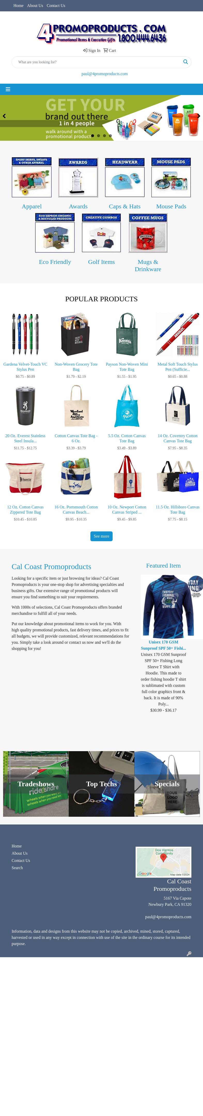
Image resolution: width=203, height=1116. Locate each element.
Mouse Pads (171, 206)
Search (17, 868)
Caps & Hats (125, 206)
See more (101, 536)
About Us (35, 5)
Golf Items (101, 261)
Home (18, 5)
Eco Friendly (55, 261)
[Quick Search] (96, 62)
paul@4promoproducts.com (105, 74)
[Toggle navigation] (8, 89)
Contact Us (56, 5)
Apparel (32, 206)
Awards (78, 206)
